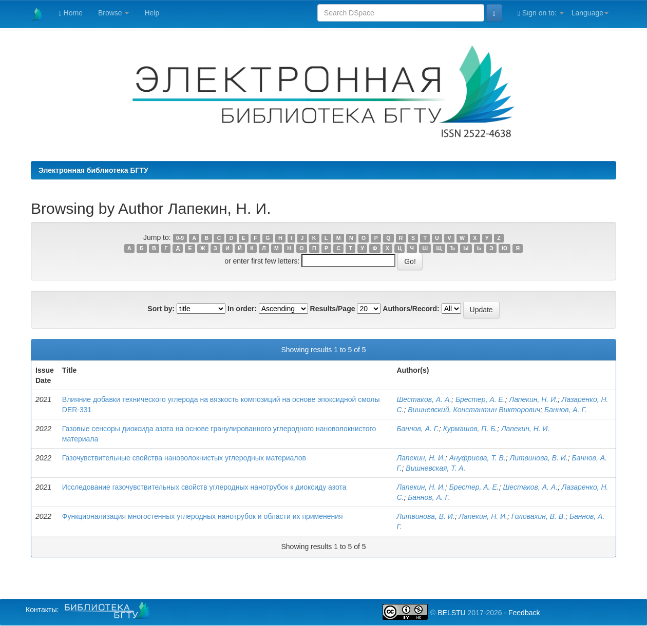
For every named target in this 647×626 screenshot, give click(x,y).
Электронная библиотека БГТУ (93, 170)
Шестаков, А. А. (423, 399)
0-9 (180, 238)
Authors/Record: (411, 309)
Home (71, 13)
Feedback (524, 613)
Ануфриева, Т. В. (477, 458)
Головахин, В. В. (538, 516)
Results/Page (332, 309)
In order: (242, 309)
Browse (113, 13)
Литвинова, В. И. (539, 458)
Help (151, 13)
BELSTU (451, 613)
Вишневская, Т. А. (435, 468)
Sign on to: (541, 13)
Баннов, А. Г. (565, 410)
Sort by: (161, 309)
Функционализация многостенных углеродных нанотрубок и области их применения (202, 516)
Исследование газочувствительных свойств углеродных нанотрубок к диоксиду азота (204, 487)
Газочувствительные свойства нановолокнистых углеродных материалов (184, 458)
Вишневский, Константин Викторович (474, 410)
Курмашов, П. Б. (470, 429)
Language (590, 13)
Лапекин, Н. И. (533, 399)
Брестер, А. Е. (480, 399)
